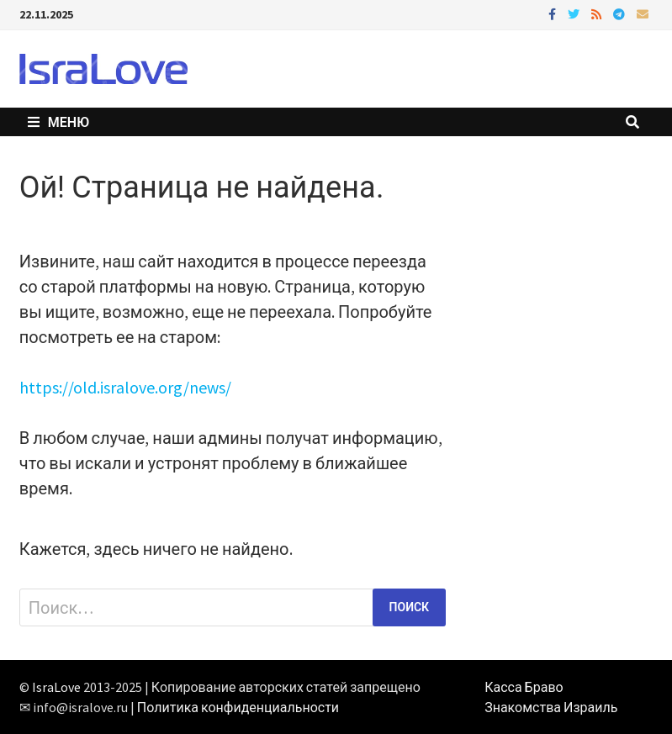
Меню (58, 122)
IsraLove (56, 687)
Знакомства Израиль (550, 707)
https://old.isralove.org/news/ (125, 387)
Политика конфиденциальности (238, 707)
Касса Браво (523, 687)
